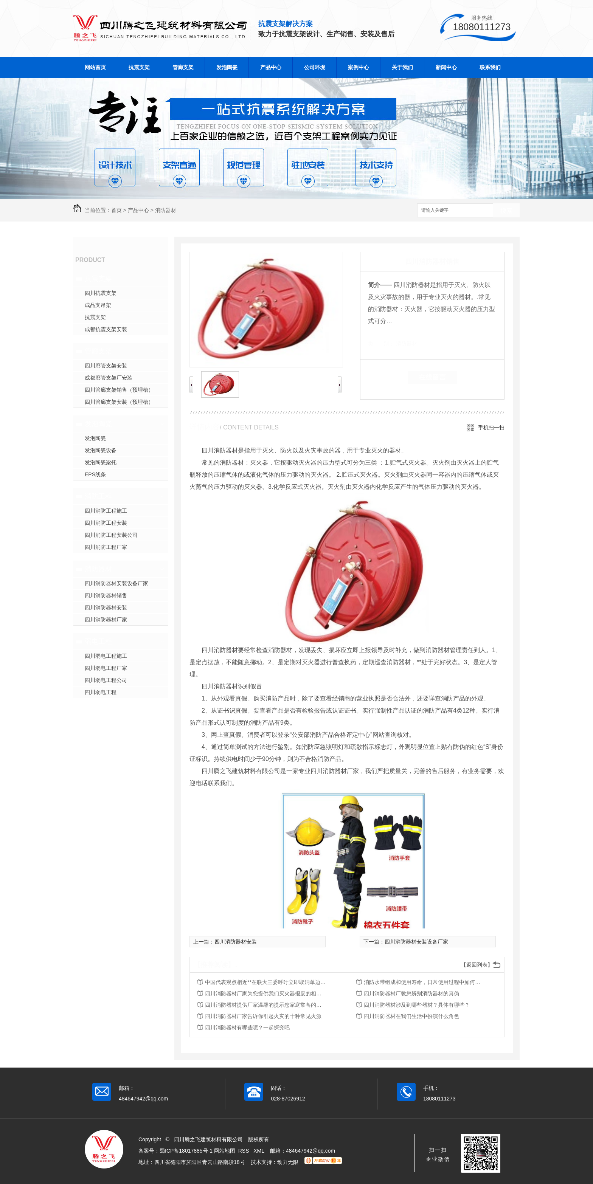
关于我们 (402, 67)
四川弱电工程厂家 (106, 668)
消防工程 (98, 496)
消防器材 (165, 210)
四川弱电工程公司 (106, 680)
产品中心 (270, 67)
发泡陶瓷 (227, 67)
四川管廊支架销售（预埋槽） (119, 390)
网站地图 (224, 1151)
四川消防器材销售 (106, 595)
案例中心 (358, 67)
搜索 (506, 211)
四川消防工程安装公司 (111, 535)
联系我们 (490, 67)
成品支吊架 (98, 305)
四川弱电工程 (100, 692)
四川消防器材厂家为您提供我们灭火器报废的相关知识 (265, 993)
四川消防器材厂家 (106, 620)
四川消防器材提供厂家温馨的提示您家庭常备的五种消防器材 (265, 1005)
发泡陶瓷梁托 (100, 462)
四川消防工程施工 (106, 511)
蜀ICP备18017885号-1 (186, 1151)
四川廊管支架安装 (106, 366)
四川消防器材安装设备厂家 (116, 583)
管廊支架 (183, 67)
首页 (116, 210)
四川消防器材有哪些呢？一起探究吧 (247, 1027)
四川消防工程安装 (106, 523)
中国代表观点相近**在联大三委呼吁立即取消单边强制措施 (265, 982)
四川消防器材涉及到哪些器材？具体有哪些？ (417, 1005)
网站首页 (95, 67)
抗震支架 (139, 67)
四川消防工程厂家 (106, 547)
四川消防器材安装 (106, 607)
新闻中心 (446, 67)
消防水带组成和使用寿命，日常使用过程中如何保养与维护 (424, 982)
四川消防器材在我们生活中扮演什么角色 (411, 1016)
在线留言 (432, 377)
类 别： (381, 344)
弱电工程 (98, 641)
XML (259, 1151)
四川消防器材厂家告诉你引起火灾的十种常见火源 (263, 1016)
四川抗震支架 (100, 293)
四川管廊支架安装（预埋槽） (119, 402)
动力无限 (287, 1162)
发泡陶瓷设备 (100, 450)
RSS (244, 1151)
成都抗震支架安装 (106, 329)
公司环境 (314, 67)
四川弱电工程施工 (106, 656)
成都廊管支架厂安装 (108, 378)
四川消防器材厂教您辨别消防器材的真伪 (411, 993)
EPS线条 (95, 474)
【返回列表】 (477, 965)
